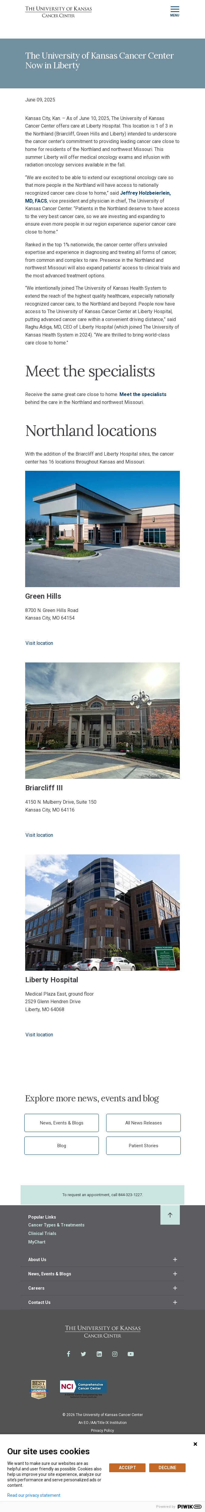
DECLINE (167, 1467)
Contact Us (39, 1302)
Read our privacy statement (33, 1495)
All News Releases (143, 1123)
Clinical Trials (42, 1233)
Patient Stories (143, 1145)
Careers (36, 1288)
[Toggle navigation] (174, 11)
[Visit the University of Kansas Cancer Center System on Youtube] (131, 1354)
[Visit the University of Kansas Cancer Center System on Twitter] (83, 1354)
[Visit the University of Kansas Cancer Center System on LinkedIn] (99, 1354)
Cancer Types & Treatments (56, 1225)
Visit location (39, 643)
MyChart (36, 1242)
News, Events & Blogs (61, 1123)
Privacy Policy (102, 1430)
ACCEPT (127, 1467)
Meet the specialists (142, 394)
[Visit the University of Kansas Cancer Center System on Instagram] (114, 1354)
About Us (37, 1259)
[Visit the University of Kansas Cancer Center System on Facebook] (68, 1354)
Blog (61, 1145)
